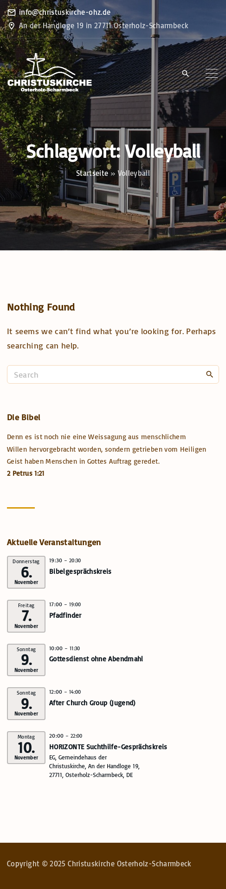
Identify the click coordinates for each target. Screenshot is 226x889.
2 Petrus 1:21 (26, 473)
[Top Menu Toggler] (211, 73)
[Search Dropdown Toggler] (185, 74)
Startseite (92, 173)
